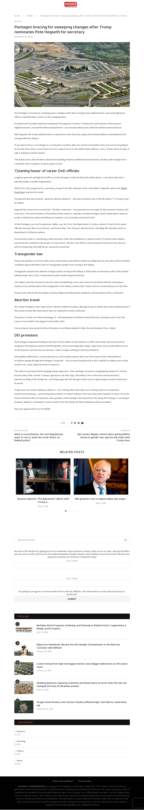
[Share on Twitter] (75, 423)
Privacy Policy (84, 781)
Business (21, 731)
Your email (72, 582)
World (19, 760)
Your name (72, 564)
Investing (21, 741)
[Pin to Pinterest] (79, 423)
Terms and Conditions (63, 781)
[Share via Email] (82, 423)
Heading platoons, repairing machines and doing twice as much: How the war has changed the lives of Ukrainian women (82, 685)
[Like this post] (66, 423)
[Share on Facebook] (71, 423)
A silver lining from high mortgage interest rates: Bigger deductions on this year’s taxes (82, 666)
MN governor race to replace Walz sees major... (101, 499)
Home (17, 15)
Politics (30, 15)
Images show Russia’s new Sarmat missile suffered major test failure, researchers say (82, 704)
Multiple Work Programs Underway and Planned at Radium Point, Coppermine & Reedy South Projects (81, 627)
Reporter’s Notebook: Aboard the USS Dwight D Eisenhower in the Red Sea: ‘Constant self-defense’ (78, 646)
